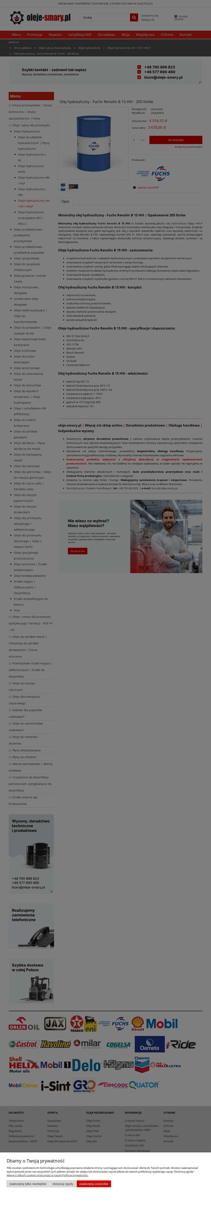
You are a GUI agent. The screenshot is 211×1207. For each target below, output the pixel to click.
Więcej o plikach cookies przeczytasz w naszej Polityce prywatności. (47, 1175)
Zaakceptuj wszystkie (94, 1184)
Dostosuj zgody (63, 1184)
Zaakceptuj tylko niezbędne (27, 1184)
